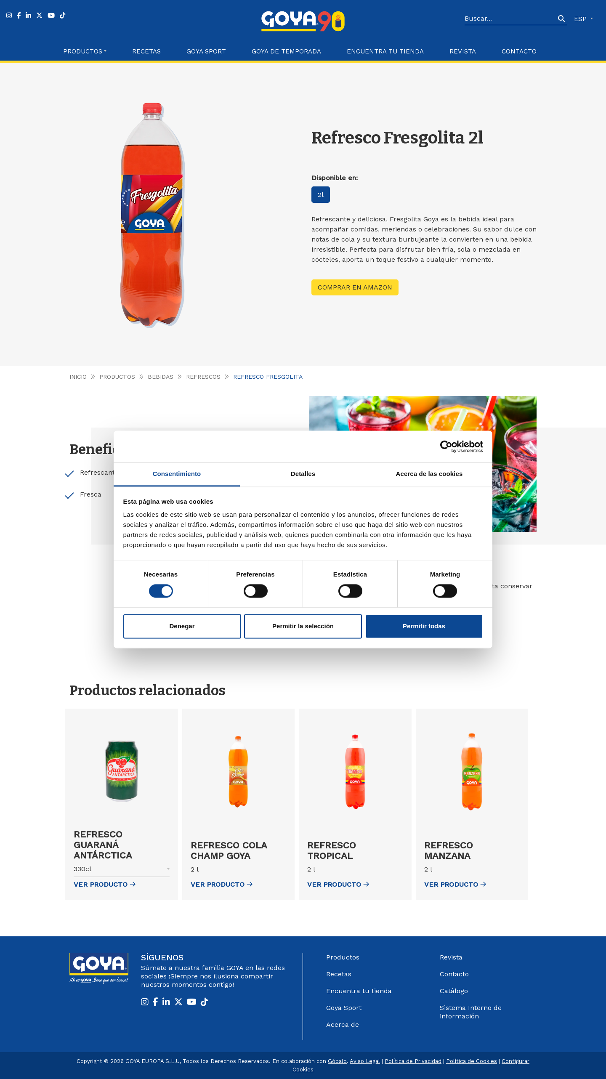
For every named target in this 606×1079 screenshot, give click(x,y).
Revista (462, 51)
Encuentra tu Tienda (385, 51)
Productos (117, 376)
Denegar (181, 626)
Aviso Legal (365, 1061)
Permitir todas (424, 626)
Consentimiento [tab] (177, 473)
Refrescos (203, 376)
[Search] (510, 19)
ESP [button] (581, 19)
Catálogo (454, 991)
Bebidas (160, 376)
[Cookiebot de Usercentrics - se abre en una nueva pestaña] (446, 446)
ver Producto (105, 884)
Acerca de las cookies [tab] (429, 473)
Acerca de (342, 1025)
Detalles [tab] (303, 473)
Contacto (519, 51)
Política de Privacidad (413, 1061)
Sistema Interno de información (471, 1012)
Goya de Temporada (286, 51)
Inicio (78, 376)
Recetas (146, 51)
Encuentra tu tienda (359, 991)
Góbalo (337, 1061)
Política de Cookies (471, 1061)
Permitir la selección (303, 626)
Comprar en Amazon (355, 287)
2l (321, 195)
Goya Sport (206, 51)
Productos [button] (82, 51)
